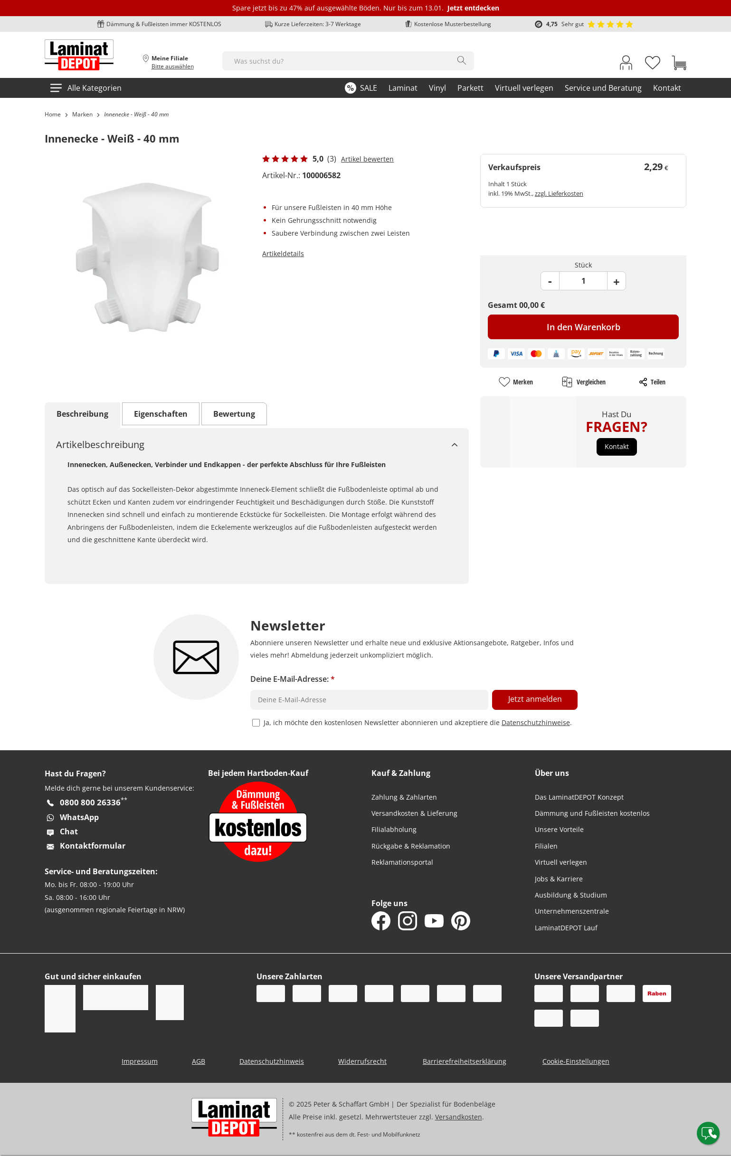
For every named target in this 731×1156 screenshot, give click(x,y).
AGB (198, 1061)
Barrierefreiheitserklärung (464, 1061)
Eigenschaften (161, 414)
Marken (82, 114)
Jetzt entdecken (473, 7)
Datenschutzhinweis (271, 1061)
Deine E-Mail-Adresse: (292, 679)
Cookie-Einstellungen (575, 1061)
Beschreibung (82, 414)
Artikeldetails (283, 253)
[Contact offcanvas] (708, 1133)
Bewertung (234, 414)
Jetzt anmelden (535, 699)
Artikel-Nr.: (281, 175)
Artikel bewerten (367, 158)
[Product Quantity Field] (583, 280)
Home (53, 114)
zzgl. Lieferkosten (559, 193)
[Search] (461, 60)
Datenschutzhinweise (536, 722)
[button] (617, 446)
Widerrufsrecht (362, 1061)
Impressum (140, 1061)
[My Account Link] (626, 64)
